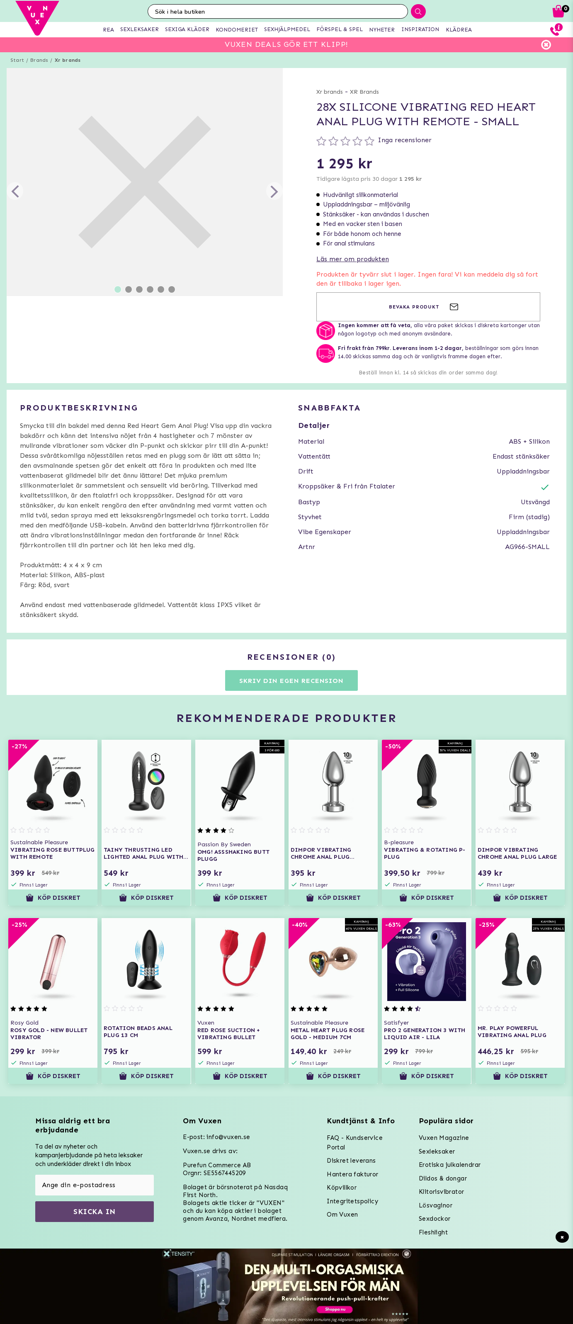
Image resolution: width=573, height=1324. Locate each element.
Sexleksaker (437, 1151)
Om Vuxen (342, 1214)
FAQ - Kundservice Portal (355, 1142)
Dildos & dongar (443, 1178)
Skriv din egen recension (291, 681)
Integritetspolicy (352, 1201)
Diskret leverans (351, 1160)
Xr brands (68, 60)
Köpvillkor (342, 1187)
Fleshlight (433, 1232)
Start (17, 60)
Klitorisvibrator (441, 1191)
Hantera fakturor (352, 1174)
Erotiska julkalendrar (450, 1165)
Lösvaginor (435, 1205)
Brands (39, 60)
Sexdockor (435, 1218)
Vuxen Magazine (444, 1138)
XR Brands (364, 91)
